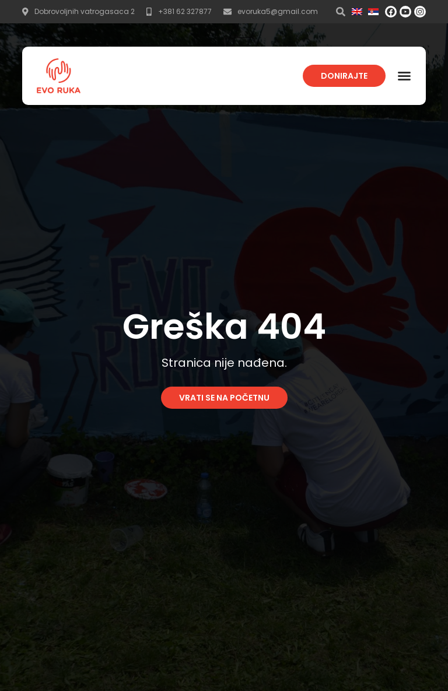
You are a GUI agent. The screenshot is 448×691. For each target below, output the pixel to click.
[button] (404, 76)
